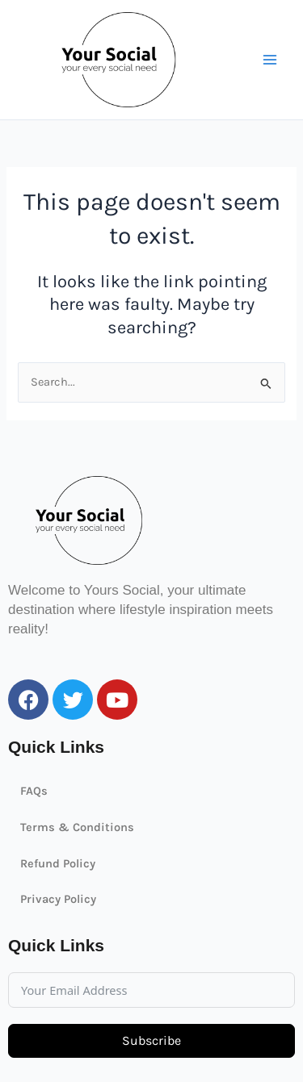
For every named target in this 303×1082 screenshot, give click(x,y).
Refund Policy (57, 864)
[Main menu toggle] (270, 60)
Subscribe (151, 1040)
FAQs (34, 791)
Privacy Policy (58, 899)
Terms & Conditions (77, 827)
